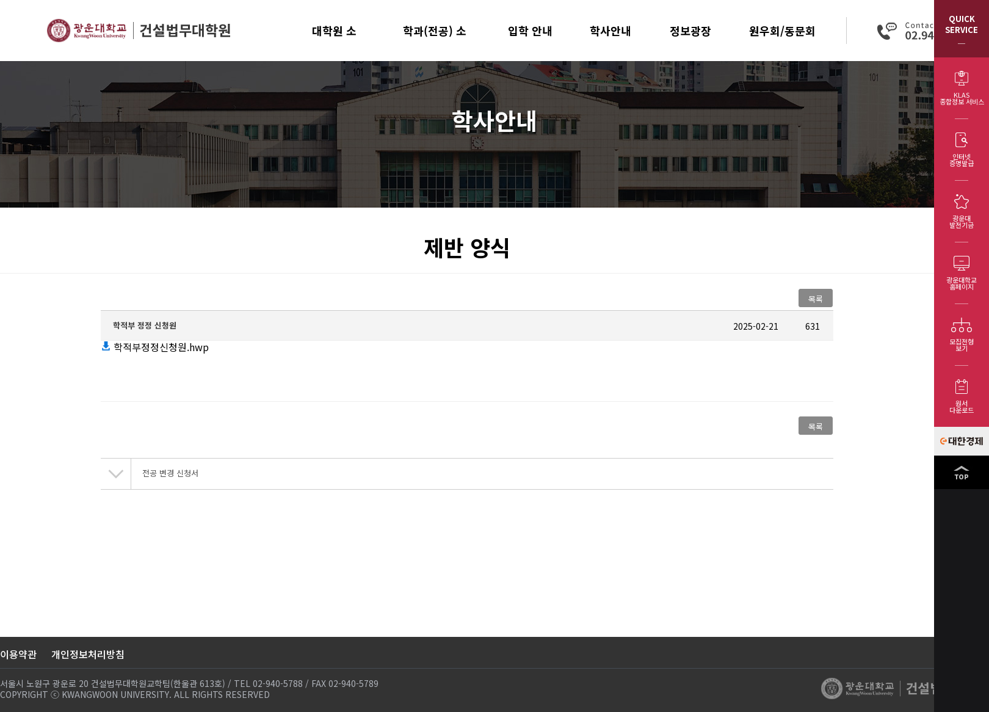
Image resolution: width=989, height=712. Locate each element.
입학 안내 (530, 30)
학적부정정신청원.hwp (155, 347)
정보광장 (690, 30)
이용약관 (18, 654)
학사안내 (610, 30)
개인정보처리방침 (88, 654)
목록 (815, 299)
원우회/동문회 (782, 30)
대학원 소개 (334, 42)
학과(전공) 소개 (434, 42)
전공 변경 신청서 (170, 473)
